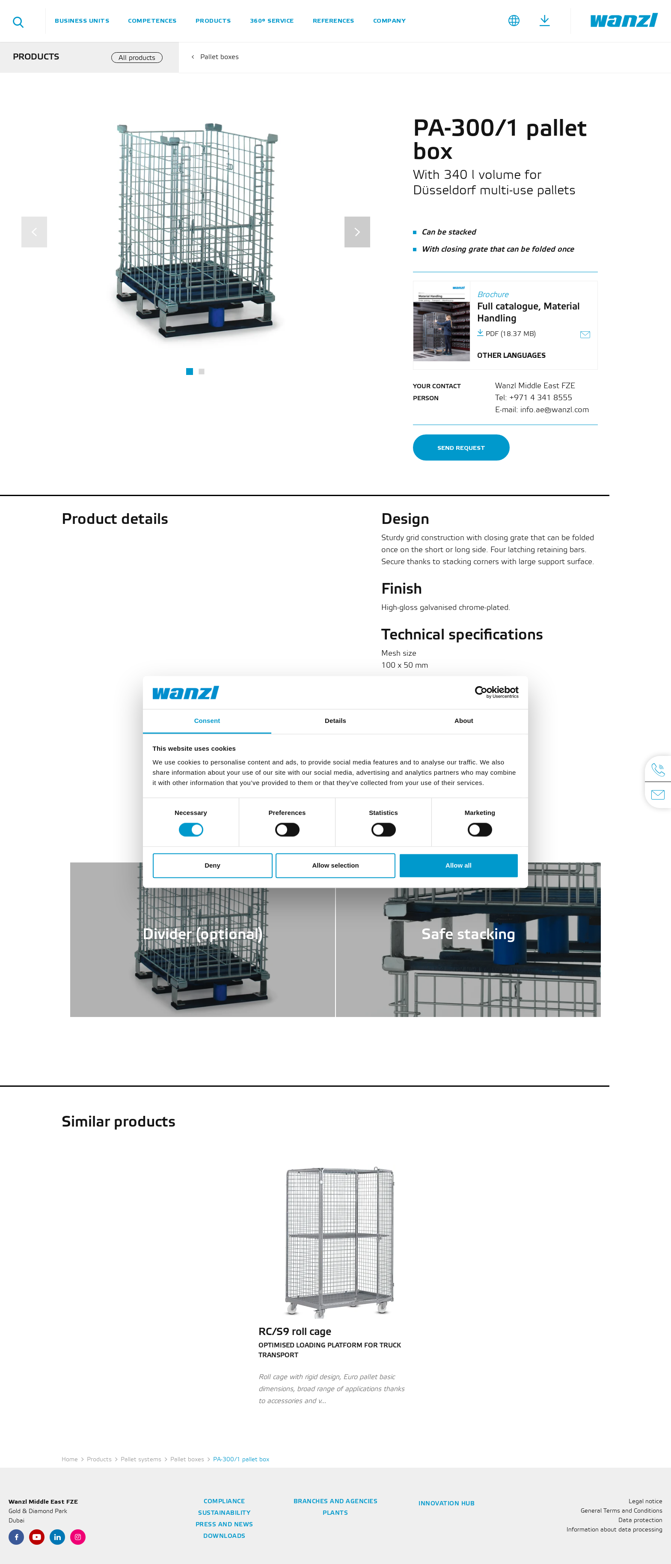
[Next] (357, 232)
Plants (335, 1513)
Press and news (224, 1525)
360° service (272, 20)
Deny (212, 865)
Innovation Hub (447, 1504)
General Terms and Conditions (621, 1511)
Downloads (224, 1536)
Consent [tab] (207, 720)
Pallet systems (141, 1460)
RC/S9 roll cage (294, 1332)
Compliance (224, 1502)
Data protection (640, 1520)
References (333, 20)
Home (70, 1460)
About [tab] (463, 720)
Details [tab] (335, 720)
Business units (82, 20)
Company (389, 20)
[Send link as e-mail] (585, 335)
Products (213, 20)
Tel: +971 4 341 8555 (533, 398)
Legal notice (645, 1502)
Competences (152, 20)
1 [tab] (189, 371)
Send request (461, 448)
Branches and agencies (336, 1502)
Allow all (458, 865)
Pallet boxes (219, 57)
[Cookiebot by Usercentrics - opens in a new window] (481, 692)
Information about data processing (614, 1530)
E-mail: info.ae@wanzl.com (542, 410)
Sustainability (224, 1513)
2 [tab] (202, 371)
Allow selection (335, 865)
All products (137, 58)
